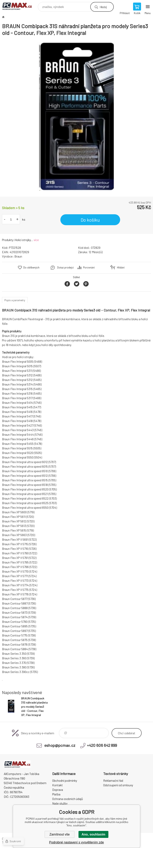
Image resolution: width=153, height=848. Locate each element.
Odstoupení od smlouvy (118, 785)
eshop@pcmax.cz (59, 745)
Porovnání (89, 267)
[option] (76, 116)
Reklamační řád (113, 780)
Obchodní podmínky (64, 780)
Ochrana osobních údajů (67, 799)
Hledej (103, 7)
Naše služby (60, 803)
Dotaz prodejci (65, 267)
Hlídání (121, 267)
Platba (56, 794)
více (36, 240)
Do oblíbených (31, 267)
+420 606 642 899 (102, 745)
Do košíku (90, 220)
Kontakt (57, 785)
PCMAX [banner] (19, 6)
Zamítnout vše (59, 834)
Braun (18, 256)
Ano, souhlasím (93, 834)
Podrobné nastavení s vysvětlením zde (76, 842)
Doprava (57, 789)
